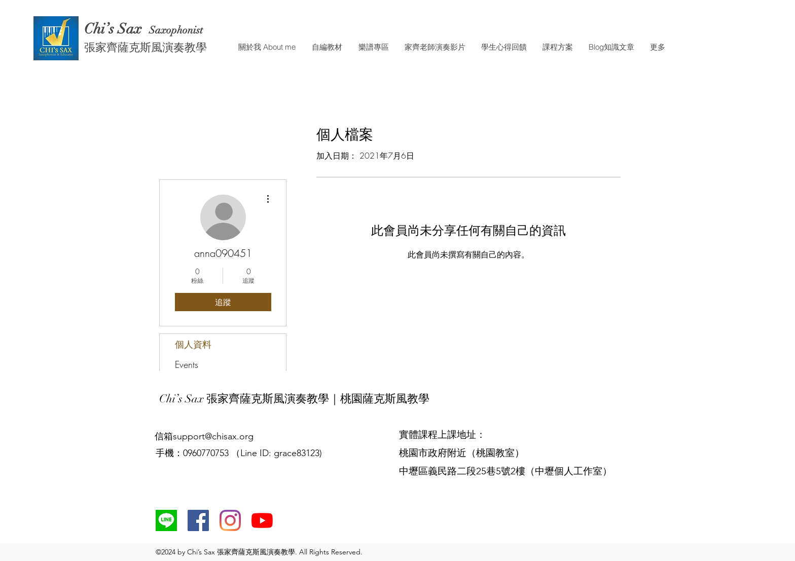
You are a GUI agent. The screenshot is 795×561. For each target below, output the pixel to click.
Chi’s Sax (115, 29)
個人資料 (193, 344)
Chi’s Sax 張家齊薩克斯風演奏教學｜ (249, 398)
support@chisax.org (213, 436)
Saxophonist (177, 30)
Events (186, 364)
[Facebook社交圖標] (198, 520)
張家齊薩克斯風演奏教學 (145, 47)
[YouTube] (262, 520)
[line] (166, 520)
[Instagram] (230, 520)
